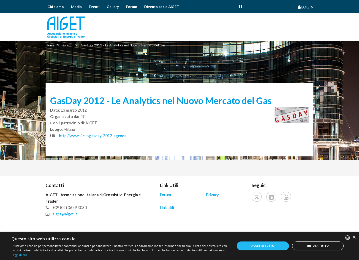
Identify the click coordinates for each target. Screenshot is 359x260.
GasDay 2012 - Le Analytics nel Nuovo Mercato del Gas (123, 45)
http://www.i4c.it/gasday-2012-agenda (92, 135)
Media (76, 6)
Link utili (167, 207)
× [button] (354, 237)
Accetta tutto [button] (262, 246)
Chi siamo (55, 6)
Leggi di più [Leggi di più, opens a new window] (19, 255)
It (241, 6)
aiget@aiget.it (64, 214)
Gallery (113, 6)
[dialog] (179, 246)
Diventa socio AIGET (161, 6)
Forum (131, 6)
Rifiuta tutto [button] (318, 246)
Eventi (94, 6)
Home (50, 45)
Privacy (212, 194)
